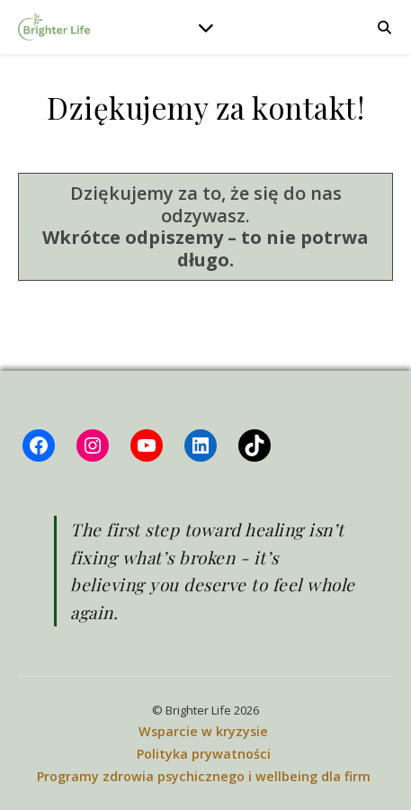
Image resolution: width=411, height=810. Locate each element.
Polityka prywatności (204, 753)
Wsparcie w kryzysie (203, 731)
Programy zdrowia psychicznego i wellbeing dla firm (204, 776)
